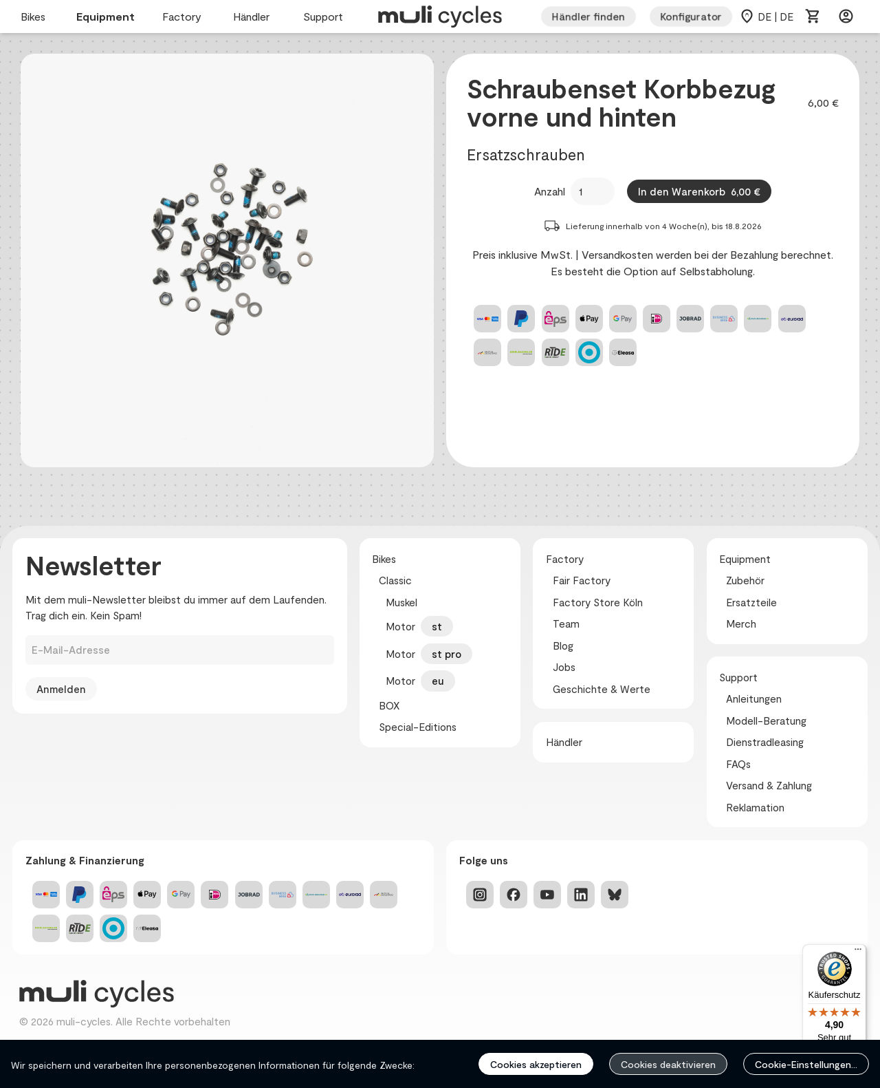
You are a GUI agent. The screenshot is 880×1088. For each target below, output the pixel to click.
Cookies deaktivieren (668, 1064)
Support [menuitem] (325, 17)
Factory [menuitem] (184, 17)
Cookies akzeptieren (536, 1064)
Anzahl (549, 191)
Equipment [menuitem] (105, 17)
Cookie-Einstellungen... (806, 1064)
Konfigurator (691, 16)
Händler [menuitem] (254, 17)
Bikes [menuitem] (35, 17)
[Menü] (858, 952)
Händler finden (588, 16)
